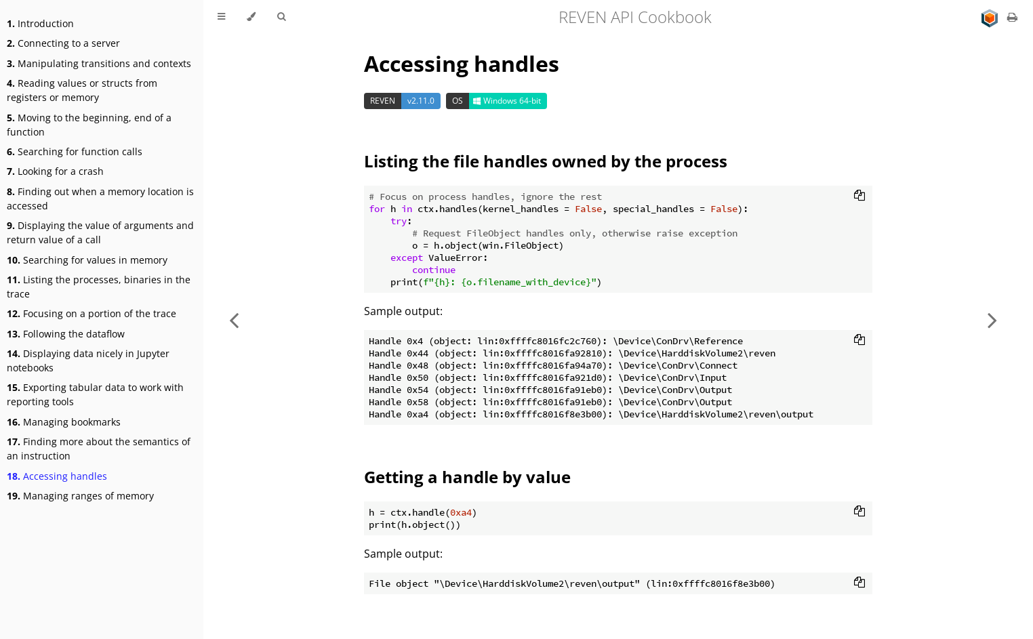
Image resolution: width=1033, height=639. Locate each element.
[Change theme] (251, 17)
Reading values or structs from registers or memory (82, 90)
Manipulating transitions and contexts (99, 63)
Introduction (40, 23)
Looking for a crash (55, 171)
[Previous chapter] (233, 319)
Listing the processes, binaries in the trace (98, 286)
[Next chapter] (992, 319)
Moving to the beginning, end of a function (89, 124)
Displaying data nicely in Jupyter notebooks (88, 360)
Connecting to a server (63, 43)
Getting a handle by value (467, 477)
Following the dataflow (66, 333)
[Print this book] (1012, 16)
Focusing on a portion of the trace (91, 313)
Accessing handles (57, 476)
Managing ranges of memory (80, 495)
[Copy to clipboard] (859, 196)
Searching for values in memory (87, 259)
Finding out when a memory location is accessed (100, 198)
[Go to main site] (991, 16)
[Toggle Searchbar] (281, 17)
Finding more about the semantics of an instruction (98, 448)
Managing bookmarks (64, 421)
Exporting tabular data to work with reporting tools (95, 394)
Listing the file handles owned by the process (545, 161)
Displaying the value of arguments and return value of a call (100, 232)
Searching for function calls (74, 151)
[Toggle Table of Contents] (221, 17)
